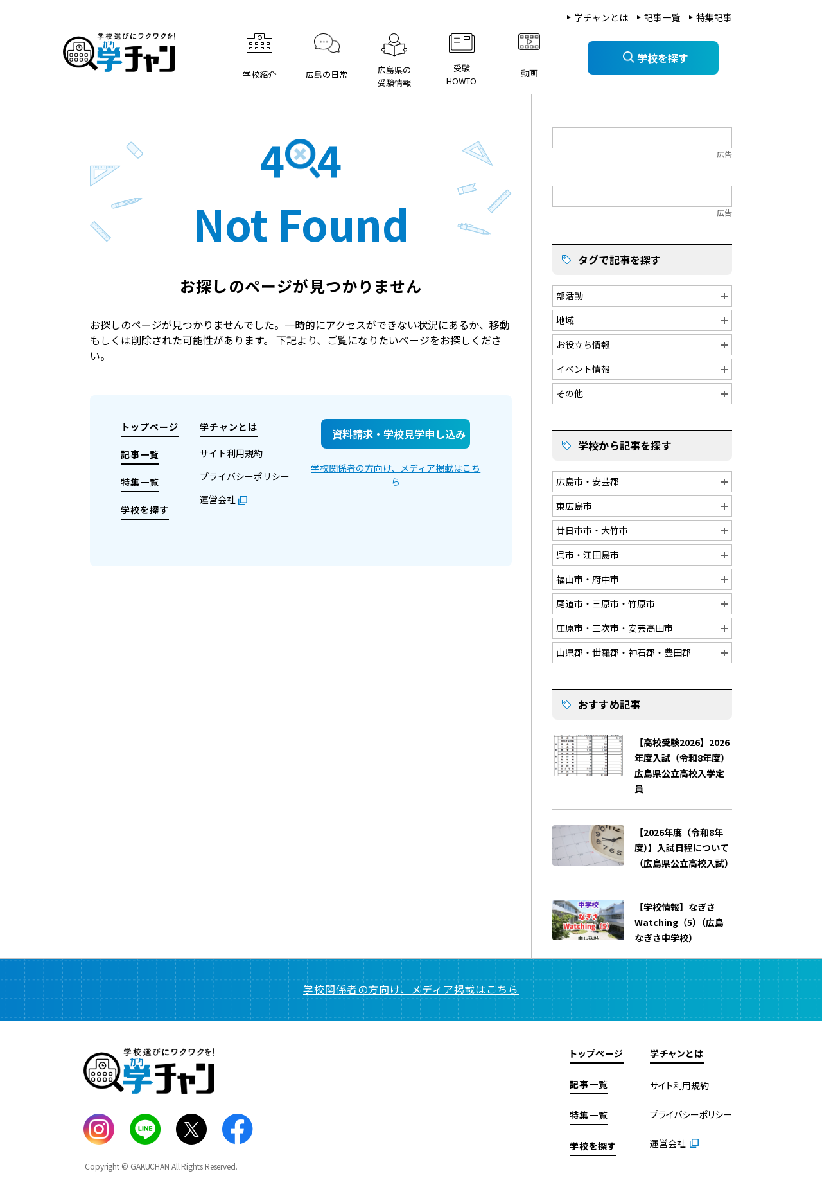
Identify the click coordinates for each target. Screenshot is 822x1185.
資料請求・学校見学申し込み (399, 433)
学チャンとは (601, 17)
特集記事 (714, 17)
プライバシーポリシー (245, 476)
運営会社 (218, 499)
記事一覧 (662, 17)
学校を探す (145, 509)
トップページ (150, 426)
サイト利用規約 (231, 453)
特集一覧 (140, 482)
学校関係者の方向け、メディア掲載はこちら (395, 474)
